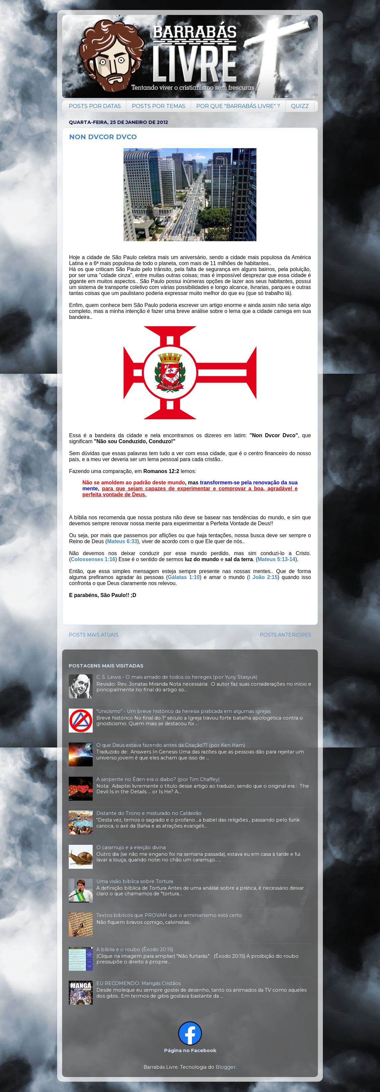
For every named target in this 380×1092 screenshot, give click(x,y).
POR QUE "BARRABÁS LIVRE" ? (238, 106)
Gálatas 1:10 (184, 577)
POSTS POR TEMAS (158, 106)
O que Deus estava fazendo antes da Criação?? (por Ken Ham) (170, 745)
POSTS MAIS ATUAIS (94, 635)
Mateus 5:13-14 (276, 559)
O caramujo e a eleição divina (131, 847)
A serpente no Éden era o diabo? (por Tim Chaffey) (158, 779)
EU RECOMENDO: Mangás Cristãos (138, 983)
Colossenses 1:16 (93, 559)
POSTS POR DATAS (95, 106)
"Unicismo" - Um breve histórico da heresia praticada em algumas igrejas (183, 711)
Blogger (226, 1067)
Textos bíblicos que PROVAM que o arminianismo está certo (169, 915)
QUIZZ (300, 106)
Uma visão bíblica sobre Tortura (134, 881)
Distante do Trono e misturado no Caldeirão (149, 813)
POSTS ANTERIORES (285, 635)
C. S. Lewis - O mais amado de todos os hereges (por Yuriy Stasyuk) (176, 677)
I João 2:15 (263, 577)
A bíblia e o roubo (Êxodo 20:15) (134, 949)
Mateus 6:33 (122, 541)
